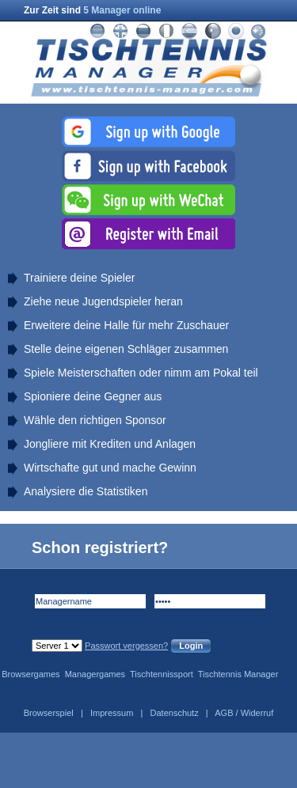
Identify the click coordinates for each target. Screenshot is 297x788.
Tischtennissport (161, 674)
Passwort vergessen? (126, 645)
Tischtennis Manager (238, 674)
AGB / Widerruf (244, 713)
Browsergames (30, 674)
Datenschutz (174, 713)
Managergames (95, 674)
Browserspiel (49, 713)
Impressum (111, 713)
